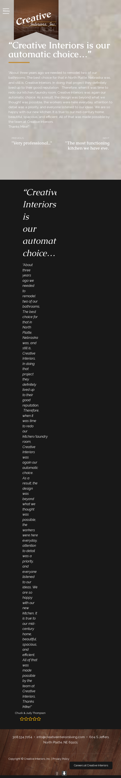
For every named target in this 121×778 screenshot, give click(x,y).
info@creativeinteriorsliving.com (61, 737)
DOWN (64, 773)
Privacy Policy (61, 758)
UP (57, 773)
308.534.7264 (22, 737)
